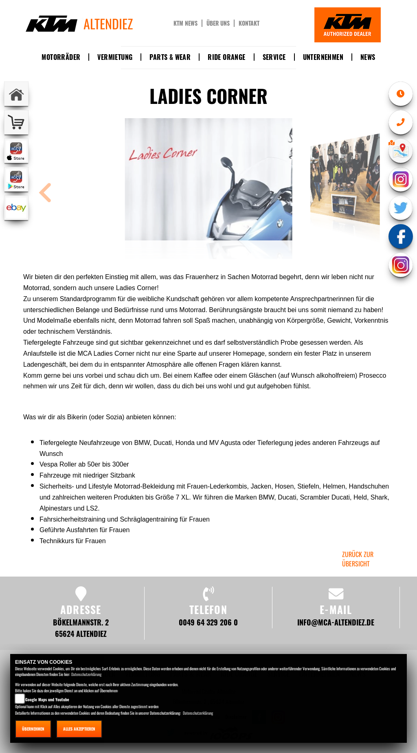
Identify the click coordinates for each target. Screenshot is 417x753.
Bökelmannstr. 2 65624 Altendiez (81, 627)
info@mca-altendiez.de (335, 622)
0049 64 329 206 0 (208, 622)
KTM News (185, 23)
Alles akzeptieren (79, 729)
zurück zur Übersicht (357, 558)
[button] (45, 193)
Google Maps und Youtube (47, 699)
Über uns (218, 23)
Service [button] (274, 57)
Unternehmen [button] (323, 57)
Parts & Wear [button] (170, 57)
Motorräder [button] (61, 57)
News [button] (367, 57)
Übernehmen (33, 729)
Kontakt (249, 23)
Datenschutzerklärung (86, 674)
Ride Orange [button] (226, 57)
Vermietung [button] (114, 57)
